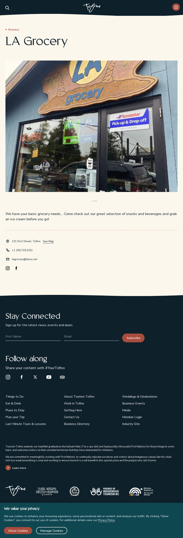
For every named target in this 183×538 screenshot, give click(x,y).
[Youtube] (50, 377)
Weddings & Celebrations (139, 396)
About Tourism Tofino (79, 396)
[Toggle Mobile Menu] (176, 7)
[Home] (91, 9)
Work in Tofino (74, 403)
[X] (37, 377)
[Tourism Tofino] (15, 494)
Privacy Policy (106, 520)
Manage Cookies (51, 531)
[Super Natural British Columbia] (47, 491)
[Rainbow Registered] (141, 491)
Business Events (133, 403)
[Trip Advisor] (64, 377)
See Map (48, 241)
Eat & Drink (13, 403)
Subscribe (133, 338)
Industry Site (131, 424)
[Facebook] (18, 268)
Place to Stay (14, 410)
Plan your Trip (15, 417)
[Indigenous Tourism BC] (104, 491)
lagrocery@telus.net (24, 259)
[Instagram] (9, 268)
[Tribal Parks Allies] (74, 491)
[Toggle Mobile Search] (7, 8)
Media (126, 410)
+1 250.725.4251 (22, 250)
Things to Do (14, 396)
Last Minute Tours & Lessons (25, 424)
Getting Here (73, 410)
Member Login (132, 417)
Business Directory (77, 424)
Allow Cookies (18, 531)
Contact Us (71, 417)
